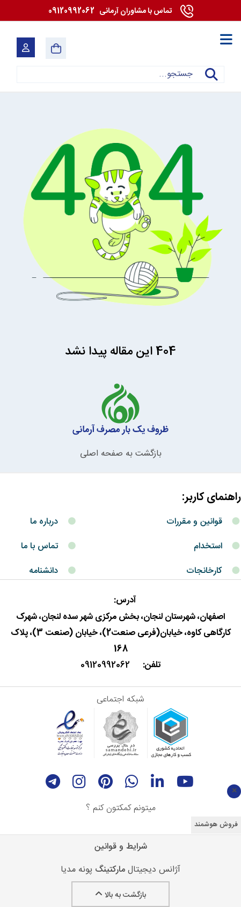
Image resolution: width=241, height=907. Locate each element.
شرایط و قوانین (120, 847)
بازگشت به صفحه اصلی (121, 454)
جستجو (211, 81)
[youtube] (185, 782)
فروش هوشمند (216, 824)
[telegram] (52, 782)
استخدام (208, 546)
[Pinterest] (105, 782)
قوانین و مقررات (194, 522)
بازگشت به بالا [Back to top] (120, 895)
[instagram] (79, 782)
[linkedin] (158, 782)
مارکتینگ (110, 870)
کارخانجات (204, 571)
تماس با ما (39, 546)
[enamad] (70, 733)
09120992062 (110, 11)
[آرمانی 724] (168, 48)
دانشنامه (43, 571)
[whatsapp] (132, 782)
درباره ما (44, 522)
